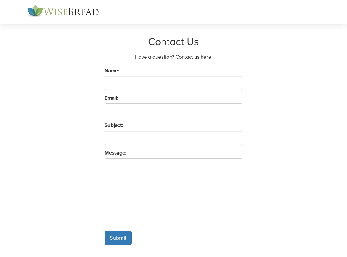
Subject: (114, 125)
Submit (118, 238)
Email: (111, 98)
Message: (115, 153)
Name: (112, 71)
